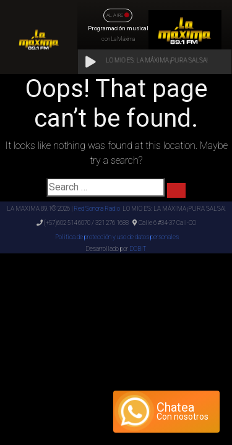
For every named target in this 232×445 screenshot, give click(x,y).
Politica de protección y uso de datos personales (116, 237)
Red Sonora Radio (97, 208)
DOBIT (137, 248)
